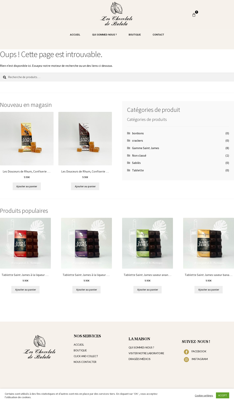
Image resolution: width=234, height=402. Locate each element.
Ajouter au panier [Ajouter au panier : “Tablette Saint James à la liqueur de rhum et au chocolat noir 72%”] (86, 289)
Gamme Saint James (145, 148)
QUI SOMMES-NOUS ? (141, 347)
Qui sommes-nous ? (104, 34)
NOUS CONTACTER (85, 361)
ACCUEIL (79, 344)
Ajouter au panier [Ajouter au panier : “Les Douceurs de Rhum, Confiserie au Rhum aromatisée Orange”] (26, 186)
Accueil (75, 34)
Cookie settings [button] (204, 395)
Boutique (135, 34)
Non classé (139, 155)
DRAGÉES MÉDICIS (139, 359)
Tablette (138, 170)
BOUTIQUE (80, 350)
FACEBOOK (199, 351)
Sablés (136, 163)
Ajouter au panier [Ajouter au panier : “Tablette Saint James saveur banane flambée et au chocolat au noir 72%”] (208, 289)
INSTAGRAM (200, 359)
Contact (158, 34)
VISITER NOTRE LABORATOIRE (146, 353)
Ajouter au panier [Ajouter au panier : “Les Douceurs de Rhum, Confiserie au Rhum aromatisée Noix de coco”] (85, 186)
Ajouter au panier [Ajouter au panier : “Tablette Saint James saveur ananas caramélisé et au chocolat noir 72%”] (147, 289)
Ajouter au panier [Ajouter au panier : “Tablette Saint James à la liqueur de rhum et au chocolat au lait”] (25, 289)
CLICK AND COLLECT (86, 356)
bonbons (138, 133)
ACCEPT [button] (222, 395)
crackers (137, 140)
